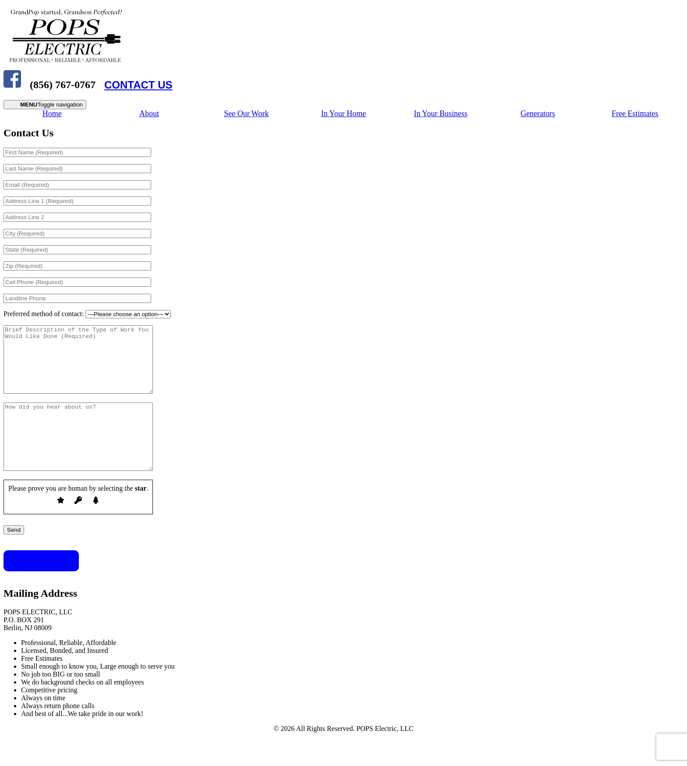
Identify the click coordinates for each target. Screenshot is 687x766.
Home (52, 113)
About (149, 113)
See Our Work (246, 113)
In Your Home (343, 113)
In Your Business (440, 113)
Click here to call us (41, 587)
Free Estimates (635, 113)
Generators (538, 113)
